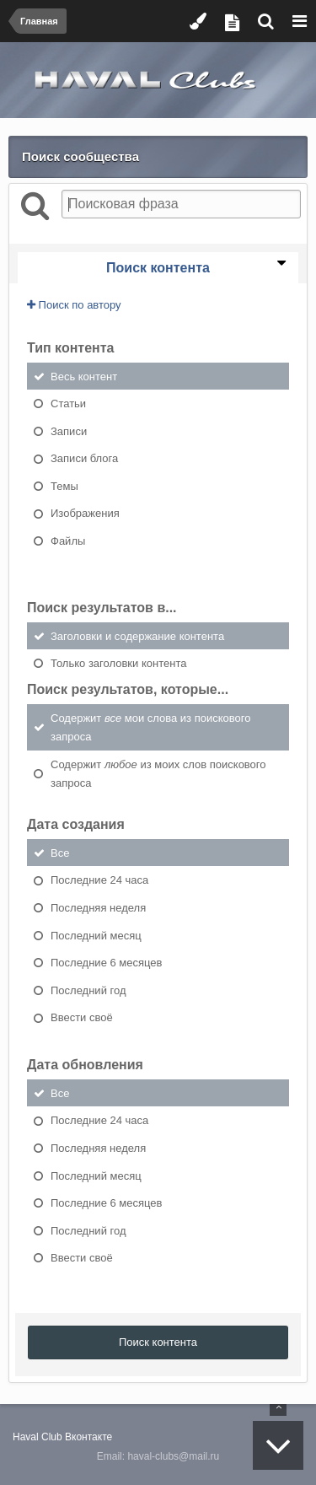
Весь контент (84, 375)
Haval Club (37, 1437)
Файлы (68, 541)
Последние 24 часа (99, 880)
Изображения (85, 513)
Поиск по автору (74, 305)
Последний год (88, 989)
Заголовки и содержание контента (137, 635)
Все (60, 852)
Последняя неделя (98, 907)
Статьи (68, 403)
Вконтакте (88, 1437)
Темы (64, 485)
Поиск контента (158, 1342)
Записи (69, 430)
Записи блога (84, 458)
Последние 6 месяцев (106, 962)
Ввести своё (82, 1017)
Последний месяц (96, 934)
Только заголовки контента (118, 663)
